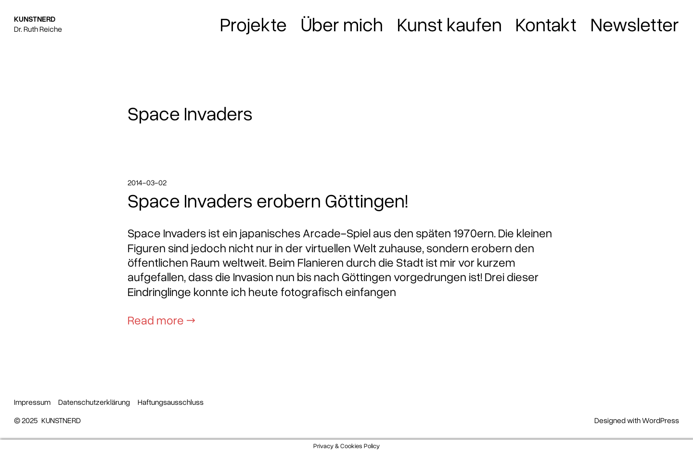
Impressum (32, 402)
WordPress (660, 420)
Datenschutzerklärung (94, 402)
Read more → (161, 319)
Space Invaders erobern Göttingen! (268, 200)
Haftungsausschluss (171, 402)
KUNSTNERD (34, 19)
